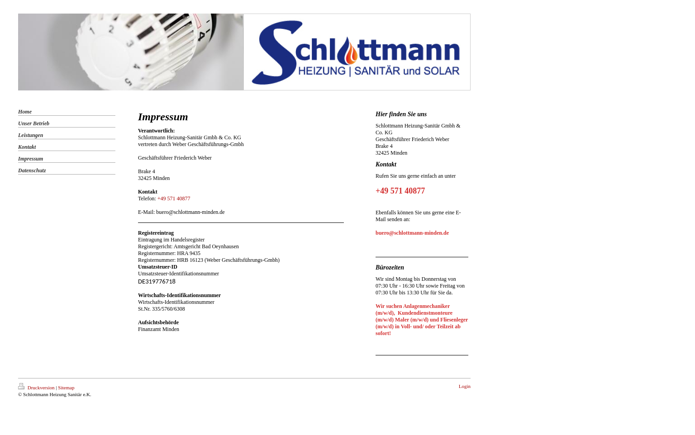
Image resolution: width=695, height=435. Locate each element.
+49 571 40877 (173, 198)
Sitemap (66, 387)
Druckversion (37, 387)
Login (465, 386)
